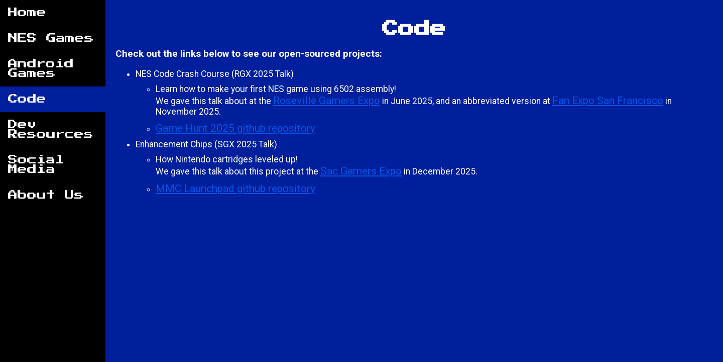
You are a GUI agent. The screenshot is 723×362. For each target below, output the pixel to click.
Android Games (41, 68)
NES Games (51, 38)
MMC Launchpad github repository (235, 188)
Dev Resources (50, 129)
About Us (46, 195)
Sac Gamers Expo (361, 170)
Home (27, 13)
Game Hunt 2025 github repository (235, 128)
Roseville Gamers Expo (326, 100)
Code (27, 99)
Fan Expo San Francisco (607, 100)
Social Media (36, 164)
